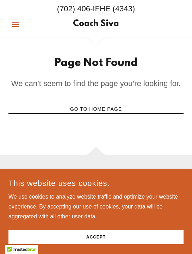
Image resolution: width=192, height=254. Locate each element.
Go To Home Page (96, 109)
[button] (21, 24)
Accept (96, 237)
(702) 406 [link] (73, 8)
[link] (96, 24)
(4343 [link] (122, 8)
